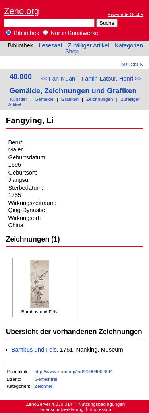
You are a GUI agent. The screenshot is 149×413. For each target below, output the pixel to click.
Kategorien (129, 45)
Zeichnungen (99, 99)
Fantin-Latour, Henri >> (111, 78)
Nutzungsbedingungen (101, 404)
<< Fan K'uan (58, 78)
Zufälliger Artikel (88, 45)
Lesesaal (50, 45)
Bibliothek (22, 33)
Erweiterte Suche (125, 14)
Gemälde (44, 99)
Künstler (18, 99)
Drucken (131, 64)
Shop (72, 51)
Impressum (100, 409)
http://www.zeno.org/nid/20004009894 (74, 371)
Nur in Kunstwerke (71, 33)
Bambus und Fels (34, 349)
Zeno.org (21, 11)
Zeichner (44, 386)
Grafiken (70, 99)
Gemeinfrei (46, 379)
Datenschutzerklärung (60, 409)
